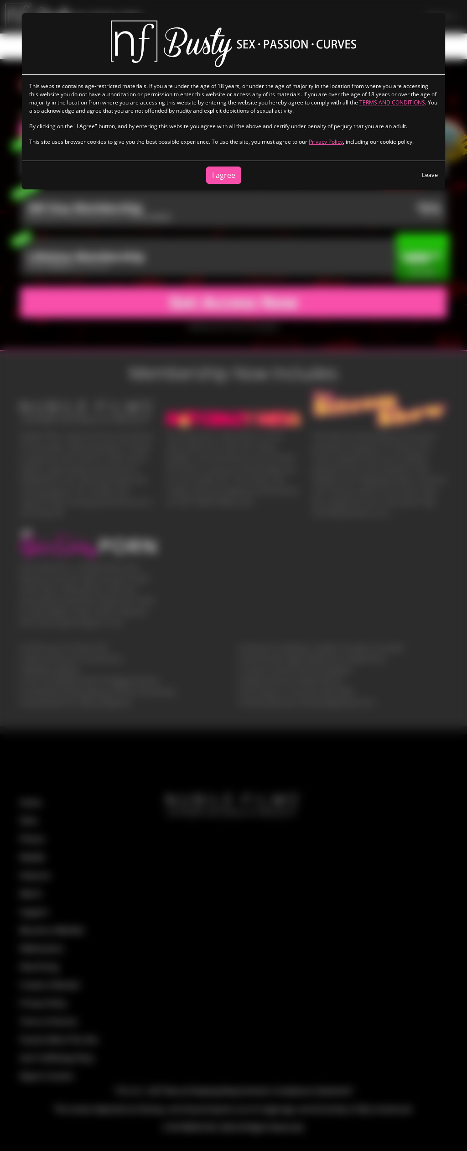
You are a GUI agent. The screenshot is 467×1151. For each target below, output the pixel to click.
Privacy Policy (326, 142)
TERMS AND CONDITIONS (392, 102)
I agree (223, 175)
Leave (430, 175)
